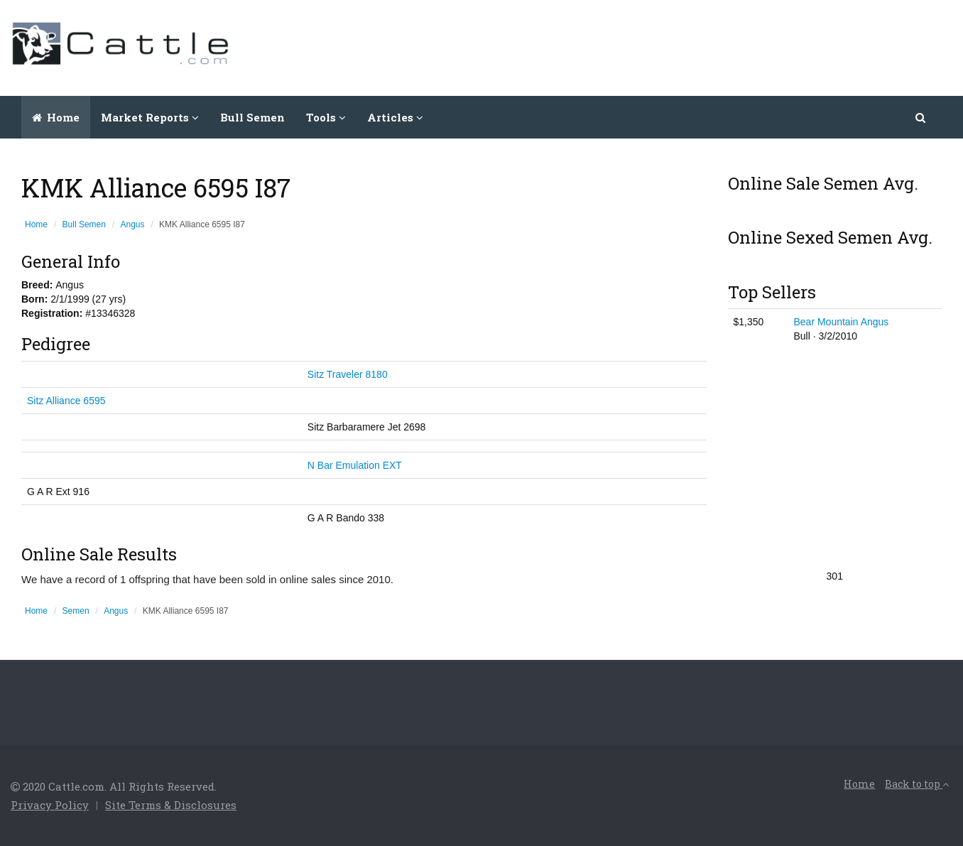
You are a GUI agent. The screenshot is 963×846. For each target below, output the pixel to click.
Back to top (917, 784)
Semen (75, 611)
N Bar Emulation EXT (355, 465)
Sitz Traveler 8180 (348, 374)
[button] (921, 117)
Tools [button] (326, 117)
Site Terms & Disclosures (170, 805)
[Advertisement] (693, 46)
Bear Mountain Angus (840, 321)
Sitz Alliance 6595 (66, 400)
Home (56, 117)
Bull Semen (252, 117)
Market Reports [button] (150, 117)
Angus (133, 224)
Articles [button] (395, 117)
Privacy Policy (50, 805)
